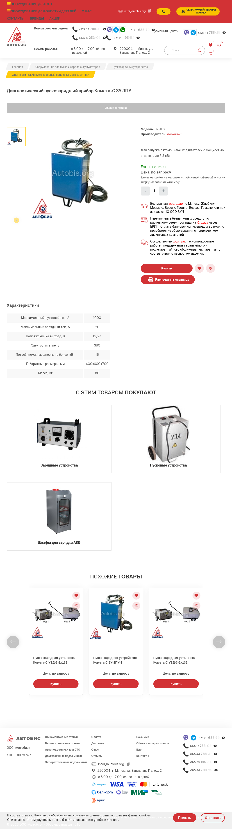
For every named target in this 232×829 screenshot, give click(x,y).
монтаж (179, 239)
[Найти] (200, 48)
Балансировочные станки (62, 741)
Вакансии (142, 735)
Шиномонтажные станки (61, 735)
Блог (139, 748)
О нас (81, 10)
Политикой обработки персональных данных (68, 815)
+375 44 (93, 27)
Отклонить (213, 818)
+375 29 (141, 28)
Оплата (202, 220)
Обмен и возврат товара (152, 741)
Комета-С (174, 132)
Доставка (97, 741)
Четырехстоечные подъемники (66, 760)
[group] (78, 173)
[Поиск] (184, 48)
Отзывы (96, 754)
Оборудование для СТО (30, 3)
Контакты (142, 754)
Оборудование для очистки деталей (40, 10)
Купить (166, 266)
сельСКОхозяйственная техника (199, 10)
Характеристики (116, 106)
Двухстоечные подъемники (63, 754)
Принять (184, 818)
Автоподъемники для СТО (62, 748)
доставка (176, 202)
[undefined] (13, 640)
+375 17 (92, 36)
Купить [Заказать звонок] (55, 682)
